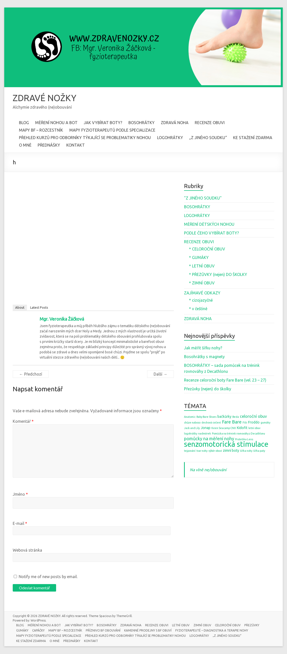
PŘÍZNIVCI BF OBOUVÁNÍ (104, 630)
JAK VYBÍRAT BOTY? (103, 123)
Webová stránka (27, 550)
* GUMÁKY (199, 257)
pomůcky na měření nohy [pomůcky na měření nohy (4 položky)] (209, 438)
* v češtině (198, 309)
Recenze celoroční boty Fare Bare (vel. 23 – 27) (225, 380)
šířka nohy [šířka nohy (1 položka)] (246, 450)
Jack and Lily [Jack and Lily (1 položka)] (192, 428)
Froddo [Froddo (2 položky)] (254, 423)
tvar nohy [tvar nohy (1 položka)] (201, 450)
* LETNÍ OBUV (202, 266)
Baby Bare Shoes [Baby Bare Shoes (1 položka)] (206, 417)
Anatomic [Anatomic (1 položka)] (189, 417)
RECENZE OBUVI (210, 123)
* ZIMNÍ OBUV (202, 283)
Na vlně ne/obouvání (208, 470)
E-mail (20, 523)
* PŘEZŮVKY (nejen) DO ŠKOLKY (218, 274)
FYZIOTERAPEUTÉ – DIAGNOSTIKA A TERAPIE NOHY (213, 630)
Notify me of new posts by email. (48, 577)
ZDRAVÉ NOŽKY (46, 98)
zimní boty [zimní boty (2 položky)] (231, 451)
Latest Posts (39, 307)
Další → (160, 374)
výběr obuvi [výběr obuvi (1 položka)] (215, 450)
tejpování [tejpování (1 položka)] (189, 450)
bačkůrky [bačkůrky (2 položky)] (224, 417)
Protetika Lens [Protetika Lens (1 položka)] (244, 439)
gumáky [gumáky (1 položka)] (265, 422)
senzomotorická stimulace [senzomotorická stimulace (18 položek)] (226, 444)
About (19, 307)
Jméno (20, 494)
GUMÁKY (23, 630)
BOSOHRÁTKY (141, 123)
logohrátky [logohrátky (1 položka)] (190, 433)
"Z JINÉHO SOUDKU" (203, 198)
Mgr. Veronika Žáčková (62, 319)
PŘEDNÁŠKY (49, 145)
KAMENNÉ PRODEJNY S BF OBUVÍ (149, 630)
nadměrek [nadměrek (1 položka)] (204, 433)
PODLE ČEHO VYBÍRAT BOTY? (211, 233)
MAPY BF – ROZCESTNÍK (41, 130)
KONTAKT (75, 145)
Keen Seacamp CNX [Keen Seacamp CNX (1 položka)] (223, 428)
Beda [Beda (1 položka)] (235, 417)
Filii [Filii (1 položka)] (245, 422)
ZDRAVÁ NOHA (175, 123)
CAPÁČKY (39, 630)
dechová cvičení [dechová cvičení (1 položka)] (211, 422)
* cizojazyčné (201, 300)
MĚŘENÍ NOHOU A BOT (56, 123)
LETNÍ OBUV (182, 625)
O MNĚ (25, 145)
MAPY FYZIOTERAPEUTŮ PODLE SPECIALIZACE (112, 130)
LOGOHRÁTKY (170, 138)
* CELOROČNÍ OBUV (207, 249)
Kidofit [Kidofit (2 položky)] (242, 428)
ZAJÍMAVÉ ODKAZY (202, 293)
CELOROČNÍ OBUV (230, 625)
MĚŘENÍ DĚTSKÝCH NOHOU (209, 224)
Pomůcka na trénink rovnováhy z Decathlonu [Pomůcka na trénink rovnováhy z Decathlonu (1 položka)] (238, 433)
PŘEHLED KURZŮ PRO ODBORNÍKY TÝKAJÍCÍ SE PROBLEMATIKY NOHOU (85, 138)
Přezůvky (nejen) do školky (207, 389)
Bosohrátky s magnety (204, 357)
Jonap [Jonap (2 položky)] (205, 428)
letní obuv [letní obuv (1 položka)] (254, 428)
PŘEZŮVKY (254, 625)
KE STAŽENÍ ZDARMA (252, 138)
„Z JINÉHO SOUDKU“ (208, 138)
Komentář (23, 421)
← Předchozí (30, 374)
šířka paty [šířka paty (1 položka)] (259, 450)
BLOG (24, 123)
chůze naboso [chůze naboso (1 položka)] (192, 422)
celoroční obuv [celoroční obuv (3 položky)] (253, 416)
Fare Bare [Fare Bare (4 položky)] (232, 422)
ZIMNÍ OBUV (204, 625)
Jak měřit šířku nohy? (203, 348)
